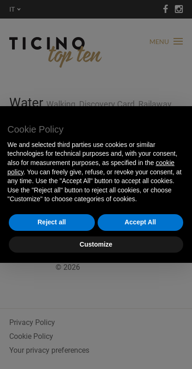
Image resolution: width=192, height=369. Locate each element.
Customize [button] (96, 244)
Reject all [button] (51, 222)
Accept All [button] (140, 222)
